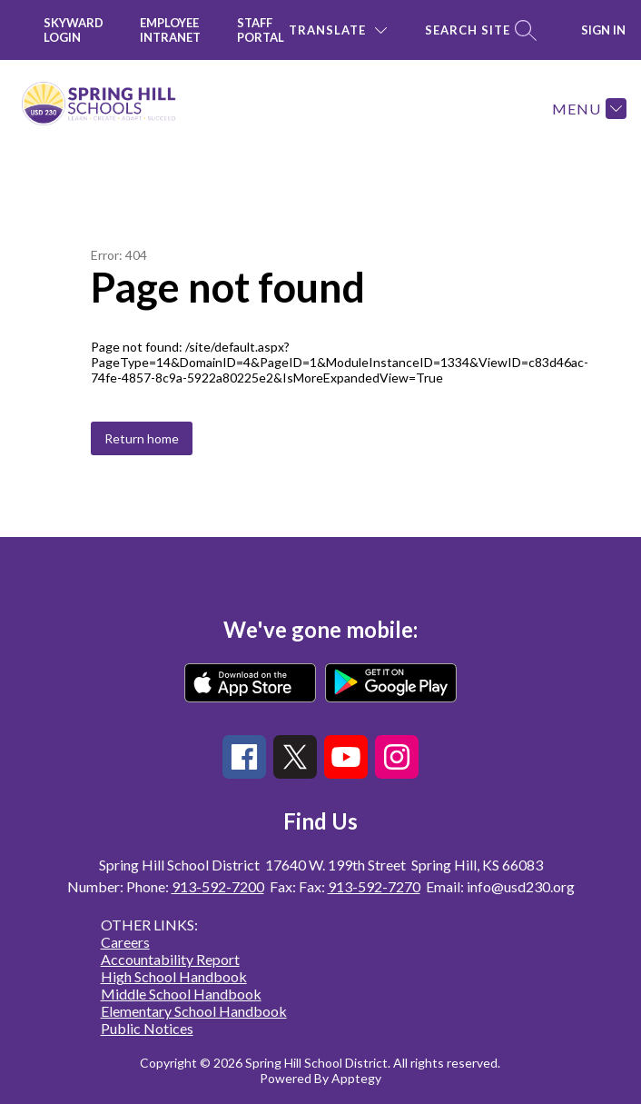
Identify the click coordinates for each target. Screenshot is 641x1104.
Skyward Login (74, 30)
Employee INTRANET (170, 30)
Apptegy (356, 1078)
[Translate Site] (337, 30)
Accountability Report (170, 959)
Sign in (603, 30)
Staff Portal (260, 30)
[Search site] (478, 30)
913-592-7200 (218, 886)
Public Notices (147, 1028)
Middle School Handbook (181, 993)
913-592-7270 (374, 886)
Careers (125, 941)
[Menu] (586, 108)
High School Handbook (174, 976)
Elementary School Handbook (194, 1010)
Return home (141, 438)
